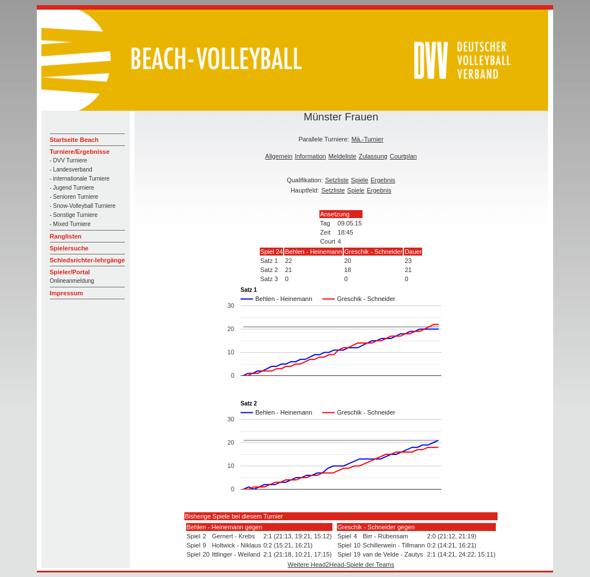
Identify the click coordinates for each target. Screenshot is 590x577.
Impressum (66, 293)
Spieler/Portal (70, 272)
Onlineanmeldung (72, 281)
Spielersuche (69, 248)
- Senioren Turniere (74, 197)
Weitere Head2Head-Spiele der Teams (341, 564)
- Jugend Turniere (72, 188)
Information (310, 156)
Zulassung (373, 156)
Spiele (360, 180)
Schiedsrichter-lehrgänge (87, 260)
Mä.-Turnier (367, 139)
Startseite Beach (74, 139)
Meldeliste (342, 156)
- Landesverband (71, 169)
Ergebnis (382, 180)
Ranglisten (66, 236)
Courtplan (403, 156)
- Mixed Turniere (70, 224)
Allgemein (278, 156)
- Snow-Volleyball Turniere (83, 206)
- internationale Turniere (80, 178)
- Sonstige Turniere (74, 215)
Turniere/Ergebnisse (80, 151)
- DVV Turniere (68, 160)
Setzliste (337, 180)
